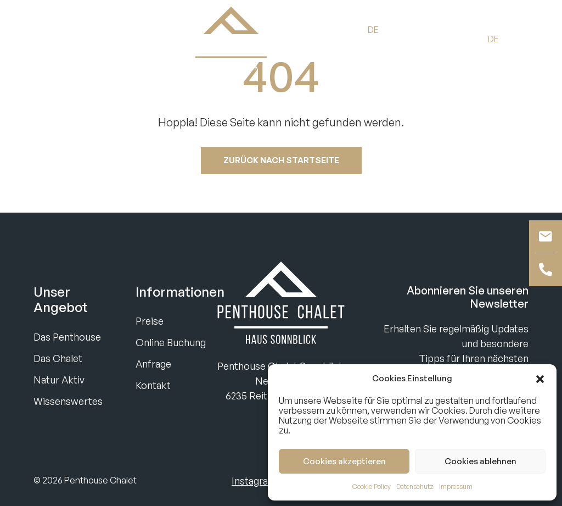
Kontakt (153, 385)
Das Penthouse (67, 337)
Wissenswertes (68, 401)
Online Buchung (171, 342)
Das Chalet (57, 358)
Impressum (456, 486)
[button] (540, 378)
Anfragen (91, 39)
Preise (150, 321)
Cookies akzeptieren (344, 461)
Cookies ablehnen (480, 461)
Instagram (254, 481)
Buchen (35, 39)
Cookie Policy (371, 486)
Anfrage (153, 364)
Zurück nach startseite (281, 160)
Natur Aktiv (59, 380)
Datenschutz (415, 486)
